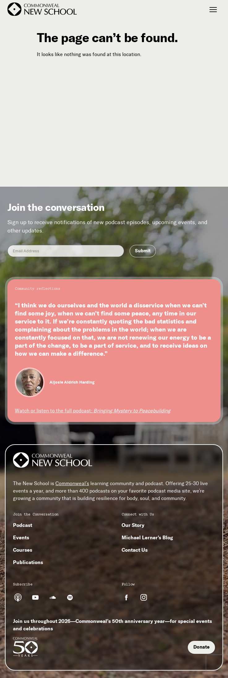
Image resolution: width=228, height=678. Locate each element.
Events (21, 537)
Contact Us (135, 550)
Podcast (22, 525)
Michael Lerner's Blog (147, 537)
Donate (201, 647)
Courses (22, 550)
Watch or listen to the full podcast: (92, 411)
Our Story (133, 525)
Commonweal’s (72, 483)
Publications (28, 562)
